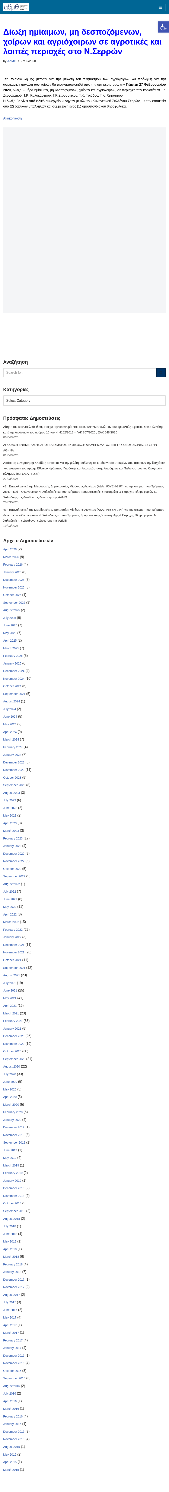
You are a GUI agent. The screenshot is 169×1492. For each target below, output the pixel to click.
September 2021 (14, 969)
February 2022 (13, 931)
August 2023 (11, 793)
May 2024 (9, 725)
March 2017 (11, 1335)
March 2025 (11, 649)
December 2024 (14, 672)
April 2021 (10, 1007)
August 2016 (11, 1388)
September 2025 (14, 603)
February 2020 (13, 1114)
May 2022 (9, 908)
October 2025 (12, 595)
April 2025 (10, 641)
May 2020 (9, 1091)
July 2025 (9, 618)
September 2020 (14, 1060)
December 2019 (14, 1129)
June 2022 (10, 900)
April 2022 (10, 915)
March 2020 (11, 1106)
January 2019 (12, 1182)
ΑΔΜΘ (11, 61)
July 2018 (9, 1228)
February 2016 (13, 1418)
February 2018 (13, 1266)
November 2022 (14, 862)
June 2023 (10, 809)
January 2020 (12, 1121)
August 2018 (11, 1220)
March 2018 (11, 1259)
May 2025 (9, 633)
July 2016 (9, 1396)
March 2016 (11, 1411)
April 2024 (10, 733)
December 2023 (14, 763)
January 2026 (12, 572)
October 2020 (12, 1053)
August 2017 (11, 1297)
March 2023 (11, 831)
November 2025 (14, 588)
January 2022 (12, 938)
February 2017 (13, 1342)
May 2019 (9, 1159)
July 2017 (9, 1304)
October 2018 (12, 1205)
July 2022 (9, 893)
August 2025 (11, 610)
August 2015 (11, 1449)
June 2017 (10, 1312)
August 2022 (11, 885)
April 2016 (10, 1403)
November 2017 (14, 1289)
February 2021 (13, 1022)
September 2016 (14, 1380)
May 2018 (9, 1243)
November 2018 (14, 1197)
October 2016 (12, 1373)
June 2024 (10, 717)
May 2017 (9, 1319)
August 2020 (11, 1068)
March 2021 (11, 1015)
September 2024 (14, 694)
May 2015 (9, 1457)
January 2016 (12, 1426)
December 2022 (14, 854)
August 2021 (11, 976)
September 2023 (14, 786)
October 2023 (12, 778)
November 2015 (14, 1441)
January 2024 (12, 755)
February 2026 (13, 565)
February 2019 (13, 1175)
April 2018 (10, 1251)
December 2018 (14, 1190)
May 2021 (9, 999)
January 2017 (12, 1350)
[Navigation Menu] (161, 7)
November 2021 (14, 954)
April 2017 (10, 1327)
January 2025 (12, 664)
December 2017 (14, 1281)
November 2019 (14, 1136)
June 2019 (10, 1152)
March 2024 (11, 740)
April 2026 (10, 549)
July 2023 (9, 801)
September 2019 (14, 1144)
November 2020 (14, 1045)
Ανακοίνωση (12, 118)
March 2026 (11, 557)
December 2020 (14, 1037)
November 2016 (14, 1365)
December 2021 (14, 946)
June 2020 (10, 1083)
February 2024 (13, 748)
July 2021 (9, 984)
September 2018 (14, 1213)
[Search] (79, 372)
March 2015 (11, 1472)
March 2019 (11, 1167)
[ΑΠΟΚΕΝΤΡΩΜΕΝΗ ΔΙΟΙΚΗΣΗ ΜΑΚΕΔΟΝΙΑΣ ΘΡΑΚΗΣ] (16, 7)
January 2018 (12, 1274)
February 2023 (13, 839)
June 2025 (10, 626)
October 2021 (12, 961)
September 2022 (14, 877)
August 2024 (11, 702)
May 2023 (9, 816)
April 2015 (10, 1464)
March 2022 (11, 923)
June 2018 (10, 1236)
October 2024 (12, 687)
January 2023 (12, 847)
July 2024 (9, 710)
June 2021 (10, 992)
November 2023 (14, 771)
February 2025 (13, 656)
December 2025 (14, 580)
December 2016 (14, 1357)
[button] (163, 27)
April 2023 (10, 824)
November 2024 (14, 679)
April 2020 (10, 1098)
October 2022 (12, 870)
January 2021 (12, 1030)
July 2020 (9, 1075)
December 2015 (14, 1434)
